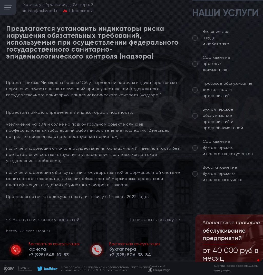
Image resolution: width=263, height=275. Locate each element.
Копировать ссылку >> (155, 219)
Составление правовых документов (216, 63)
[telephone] (48, 255)
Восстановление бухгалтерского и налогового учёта (223, 173)
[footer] (46, 268)
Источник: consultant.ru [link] (28, 231)
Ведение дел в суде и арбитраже (216, 37)
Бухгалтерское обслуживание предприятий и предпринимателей (223, 118)
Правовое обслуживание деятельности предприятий (228, 89)
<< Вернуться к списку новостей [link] (42, 219)
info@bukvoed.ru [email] (44, 11)
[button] (254, 260)
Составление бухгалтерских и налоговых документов (227, 147)
